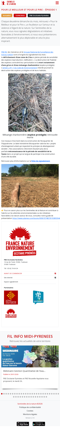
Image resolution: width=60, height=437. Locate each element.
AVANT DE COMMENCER (30, 273)
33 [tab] (24, 397)
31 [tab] (20, 397)
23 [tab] (49, 394)
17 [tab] (36, 394)
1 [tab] (2, 394)
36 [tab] (31, 397)
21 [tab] (45, 394)
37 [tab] (33, 397)
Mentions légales (30, 414)
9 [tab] (19, 394)
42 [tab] (44, 397)
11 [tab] (23, 394)
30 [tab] (18, 397)
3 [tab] (6, 394)
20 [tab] (43, 394)
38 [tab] (35, 397)
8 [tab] (17, 394)
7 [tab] (15, 394)
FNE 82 (4, 52)
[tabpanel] (30, 367)
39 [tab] (38, 397)
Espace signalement (11, 282)
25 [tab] (54, 394)
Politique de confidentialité (30, 407)
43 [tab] (46, 397)
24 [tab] (52, 394)
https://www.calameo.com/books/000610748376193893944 (36, 218)
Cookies (30, 411)
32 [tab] (22, 397)
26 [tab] (56, 394)
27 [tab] (58, 394)
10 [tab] (21, 394)
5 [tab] (10, 394)
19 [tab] (41, 394)
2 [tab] (4, 394)
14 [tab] (30, 394)
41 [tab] (42, 397)
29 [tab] (16, 397)
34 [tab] (27, 397)
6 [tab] (13, 394)
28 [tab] (14, 397)
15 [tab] (32, 394)
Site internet (30, 278)
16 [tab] (34, 394)
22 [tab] (47, 394)
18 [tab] (39, 394)
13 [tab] (28, 394)
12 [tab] (26, 394)
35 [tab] (29, 397)
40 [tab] (40, 397)
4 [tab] (8, 394)
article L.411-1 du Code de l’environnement (20, 68)
